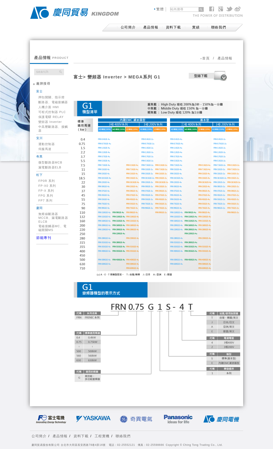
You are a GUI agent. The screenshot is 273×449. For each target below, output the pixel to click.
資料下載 (173, 27)
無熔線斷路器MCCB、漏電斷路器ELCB (53, 217)
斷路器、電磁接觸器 (53, 102)
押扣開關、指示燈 (51, 97)
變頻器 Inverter (50, 122)
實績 (196, 27)
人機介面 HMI (48, 107)
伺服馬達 (45, 149)
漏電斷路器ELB (49, 167)
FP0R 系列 (46, 181)
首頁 (206, 58)
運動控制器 (46, 144)
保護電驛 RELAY (51, 117)
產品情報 (150, 27)
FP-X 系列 (46, 190)
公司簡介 (39, 436)
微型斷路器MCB (50, 162)
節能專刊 (43, 238)
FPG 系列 (45, 195)
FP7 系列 (45, 200)
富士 (78, 77)
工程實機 (102, 436)
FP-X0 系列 (47, 185)
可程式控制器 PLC (52, 112)
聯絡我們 (218, 27)
